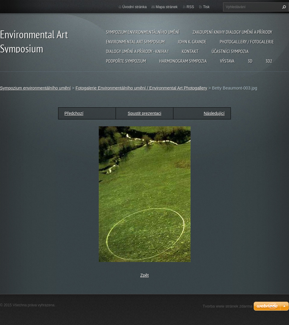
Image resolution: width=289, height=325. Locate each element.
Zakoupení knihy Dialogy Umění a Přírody (232, 32)
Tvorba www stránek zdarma (227, 306)
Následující (214, 113)
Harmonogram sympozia (183, 61)
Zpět (144, 275)
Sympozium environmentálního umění (142, 32)
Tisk (206, 7)
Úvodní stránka (135, 7)
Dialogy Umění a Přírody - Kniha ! (137, 51)
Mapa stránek (167, 7)
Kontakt (190, 51)
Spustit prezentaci (144, 113)
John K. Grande (192, 42)
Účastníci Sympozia (230, 51)
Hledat (283, 6)
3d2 (269, 61)
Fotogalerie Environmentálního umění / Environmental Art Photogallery (141, 88)
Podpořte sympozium (126, 61)
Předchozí (73, 113)
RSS (190, 7)
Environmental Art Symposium (135, 42)
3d (250, 61)
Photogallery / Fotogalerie (247, 42)
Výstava (227, 61)
